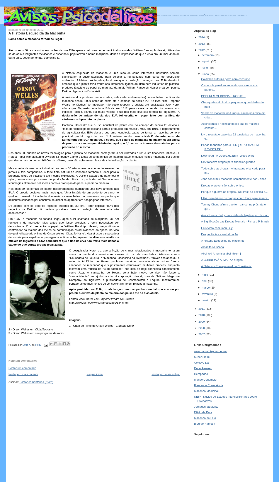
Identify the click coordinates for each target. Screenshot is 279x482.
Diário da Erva (203, 412)
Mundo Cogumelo (205, 379)
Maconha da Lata (205, 418)
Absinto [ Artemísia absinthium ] (221, 253)
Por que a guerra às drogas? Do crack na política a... (234, 191)
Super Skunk (202, 357)
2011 (202, 308)
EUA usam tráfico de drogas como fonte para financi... (235, 198)
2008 (202, 328)
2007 (202, 334)
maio (205, 274)
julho (205, 67)
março (206, 287)
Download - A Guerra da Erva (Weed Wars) (228, 155)
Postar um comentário (22, 368)
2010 (202, 315)
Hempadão (201, 374)
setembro (208, 55)
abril (205, 281)
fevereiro (208, 294)
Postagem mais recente (23, 374)
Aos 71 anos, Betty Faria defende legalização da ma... (235, 215)
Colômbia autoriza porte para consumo (225, 79)
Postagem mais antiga (165, 374)
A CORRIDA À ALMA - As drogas (222, 260)
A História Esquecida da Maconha (222, 240)
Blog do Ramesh (204, 423)
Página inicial (95, 374)
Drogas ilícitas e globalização (219, 234)
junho (205, 74)
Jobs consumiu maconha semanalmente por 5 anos (233, 179)
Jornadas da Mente (206, 406)
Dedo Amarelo (203, 368)
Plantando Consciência (208, 385)
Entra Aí (27, 345)
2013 (202, 43)
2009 (202, 321)
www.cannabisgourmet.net (210, 351)
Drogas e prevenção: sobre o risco (223, 185)
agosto (206, 61)
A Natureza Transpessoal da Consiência (226, 266)
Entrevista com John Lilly (217, 228)
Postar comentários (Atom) (36, 382)
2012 (202, 50)
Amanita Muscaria (212, 247)
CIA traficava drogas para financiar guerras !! (229, 162)
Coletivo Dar (202, 362)
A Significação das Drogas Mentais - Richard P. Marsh (235, 221)
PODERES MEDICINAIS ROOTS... (223, 96)
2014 (202, 37)
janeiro (206, 300)
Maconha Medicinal (206, 391)
